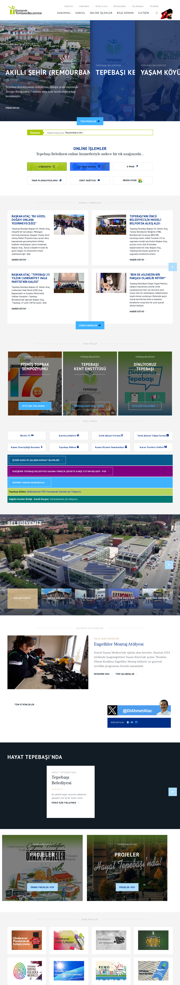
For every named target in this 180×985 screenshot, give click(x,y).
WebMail (154, 6)
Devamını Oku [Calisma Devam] (102, 674)
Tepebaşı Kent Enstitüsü (89, 406)
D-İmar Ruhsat (88, 166)
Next (172, 267)
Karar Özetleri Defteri (152, 447)
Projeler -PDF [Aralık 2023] (127, 887)
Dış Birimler (138, 6)
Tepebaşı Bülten (68, 447)
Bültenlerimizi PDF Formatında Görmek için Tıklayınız (54, 492)
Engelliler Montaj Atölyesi (119, 644)
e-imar (131, 166)
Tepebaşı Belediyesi (26, 10)
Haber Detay (19, 259)
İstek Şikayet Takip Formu (152, 435)
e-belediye (45, 166)
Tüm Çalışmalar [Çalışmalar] (124, 674)
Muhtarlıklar (120, 6)
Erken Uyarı (133, 180)
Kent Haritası (87, 180)
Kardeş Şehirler (68, 435)
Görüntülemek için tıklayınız (64, 499)
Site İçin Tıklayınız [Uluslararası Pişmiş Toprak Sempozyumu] (33, 406)
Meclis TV (25, 435)
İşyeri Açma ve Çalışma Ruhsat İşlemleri (35, 460)
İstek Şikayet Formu (110, 435)
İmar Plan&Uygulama (45, 180)
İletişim (143, 12)
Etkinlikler (84, 6)
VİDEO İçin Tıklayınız (64, 802)
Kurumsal (64, 12)
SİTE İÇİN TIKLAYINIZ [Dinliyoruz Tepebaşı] (143, 406)
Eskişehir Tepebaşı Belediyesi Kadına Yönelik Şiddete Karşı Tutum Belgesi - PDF (59, 471)
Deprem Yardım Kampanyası (28, 482)
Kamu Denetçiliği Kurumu (25, 447)
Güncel (80, 12)
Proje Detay (13, 108)
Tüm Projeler (88, 121)
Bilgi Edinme (125, 12)
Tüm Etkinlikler (24, 704)
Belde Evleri (102, 6)
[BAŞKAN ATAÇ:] (31, 219)
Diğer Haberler (88, 325)
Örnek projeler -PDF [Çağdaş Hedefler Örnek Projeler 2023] (42, 887)
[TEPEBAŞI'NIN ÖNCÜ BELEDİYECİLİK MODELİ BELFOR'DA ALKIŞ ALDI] (149, 219)
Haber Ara (155, 13)
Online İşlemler (101, 12)
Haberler (68, 6)
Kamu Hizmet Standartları (110, 447)
